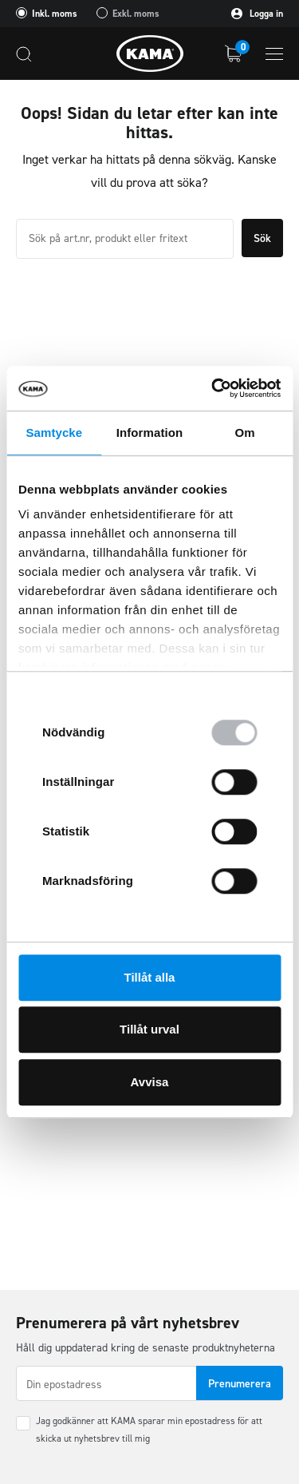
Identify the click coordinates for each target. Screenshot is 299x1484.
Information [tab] (149, 432)
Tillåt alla (149, 977)
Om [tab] (245, 432)
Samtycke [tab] (54, 432)
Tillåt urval (149, 1029)
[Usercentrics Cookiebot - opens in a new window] (213, 388)
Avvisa (150, 1082)
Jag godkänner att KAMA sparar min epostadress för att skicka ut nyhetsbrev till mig (149, 1430)
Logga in (257, 13)
